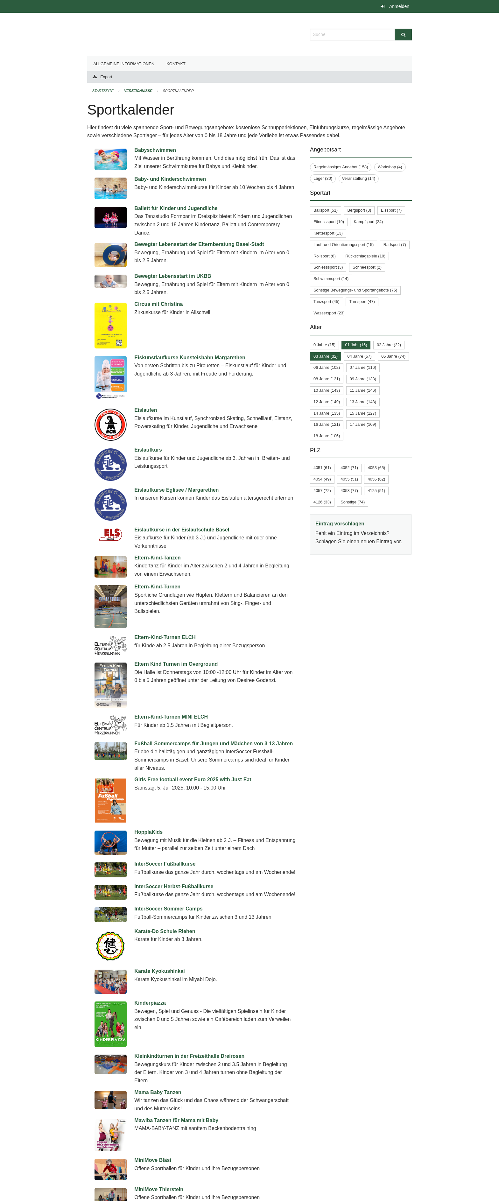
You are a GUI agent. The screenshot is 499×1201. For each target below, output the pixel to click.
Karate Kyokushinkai (159, 943)
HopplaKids (148, 832)
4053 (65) (376, 467)
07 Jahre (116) (363, 367)
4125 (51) (376, 490)
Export (106, 76)
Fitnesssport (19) (328, 221)
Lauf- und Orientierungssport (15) (343, 244)
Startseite (103, 91)
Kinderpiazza (150, 963)
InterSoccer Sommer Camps (168, 903)
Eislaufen (145, 410)
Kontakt (176, 63)
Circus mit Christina (158, 304)
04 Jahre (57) (360, 356)
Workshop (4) (390, 167)
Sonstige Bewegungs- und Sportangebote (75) (355, 290)
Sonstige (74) (353, 502)
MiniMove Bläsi (152, 1083)
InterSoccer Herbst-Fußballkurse (173, 884)
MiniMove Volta (152, 1123)
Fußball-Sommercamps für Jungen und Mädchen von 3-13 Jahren (213, 743)
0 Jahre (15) (324, 344)
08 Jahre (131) (326, 378)
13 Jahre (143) (363, 401)
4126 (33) (322, 502)
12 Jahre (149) (326, 401)
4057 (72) (322, 490)
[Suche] (403, 34)
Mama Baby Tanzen (157, 1035)
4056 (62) (376, 479)
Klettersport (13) (328, 233)
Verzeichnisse (138, 91)
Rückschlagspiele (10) (365, 256)
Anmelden (399, 6)
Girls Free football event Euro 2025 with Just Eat (192, 779)
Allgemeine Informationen (123, 63)
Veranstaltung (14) (359, 178)
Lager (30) (322, 178)
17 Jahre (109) (363, 424)
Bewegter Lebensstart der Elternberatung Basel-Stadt (199, 244)
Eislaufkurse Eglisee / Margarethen (176, 490)
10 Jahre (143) (326, 390)
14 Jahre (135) (326, 413)
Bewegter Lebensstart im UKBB (172, 276)
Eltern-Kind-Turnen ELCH (165, 637)
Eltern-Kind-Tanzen (157, 557)
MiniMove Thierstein (158, 1103)
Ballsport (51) (325, 210)
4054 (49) (322, 479)
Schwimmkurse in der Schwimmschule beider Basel (197, 1143)
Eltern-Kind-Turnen (157, 586)
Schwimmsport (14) (330, 278)
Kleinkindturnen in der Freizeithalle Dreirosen (189, 999)
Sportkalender (178, 91)
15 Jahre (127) (363, 413)
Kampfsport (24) (368, 221)
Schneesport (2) (367, 267)
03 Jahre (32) (325, 356)
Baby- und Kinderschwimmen (170, 179)
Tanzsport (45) (326, 301)
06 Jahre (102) (326, 367)
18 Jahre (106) (326, 435)
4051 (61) (322, 467)
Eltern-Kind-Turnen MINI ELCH (171, 717)
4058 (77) (349, 490)
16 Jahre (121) (326, 424)
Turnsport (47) (362, 301)
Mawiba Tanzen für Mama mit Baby (176, 1063)
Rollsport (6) (324, 256)
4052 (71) (349, 467)
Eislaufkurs (148, 450)
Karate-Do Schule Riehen (164, 923)
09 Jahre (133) (363, 378)
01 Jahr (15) (356, 344)
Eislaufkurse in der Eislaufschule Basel (181, 529)
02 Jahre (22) (389, 344)
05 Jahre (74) (393, 356)
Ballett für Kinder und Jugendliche (175, 208)
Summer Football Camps (164, 1179)
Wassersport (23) (329, 313)
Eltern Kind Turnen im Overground (176, 664)
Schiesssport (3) (328, 267)
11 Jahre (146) (363, 390)
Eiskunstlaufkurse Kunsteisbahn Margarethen (189, 357)
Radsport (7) (394, 244)
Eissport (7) (391, 210)
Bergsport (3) (359, 210)
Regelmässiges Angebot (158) (340, 167)
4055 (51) (349, 479)
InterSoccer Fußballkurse (164, 864)
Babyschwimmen (155, 150)
